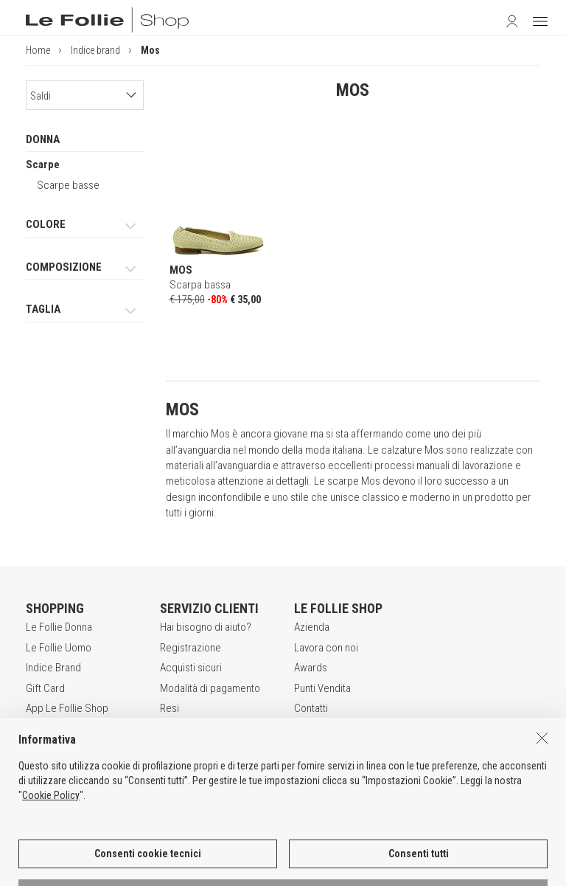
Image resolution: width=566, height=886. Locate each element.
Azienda (311, 627)
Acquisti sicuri (191, 667)
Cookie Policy (51, 842)
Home (38, 50)
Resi (169, 708)
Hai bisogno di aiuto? (205, 627)
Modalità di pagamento (210, 688)
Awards (310, 667)
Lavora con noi (326, 647)
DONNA (43, 139)
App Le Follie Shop (67, 708)
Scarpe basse (68, 185)
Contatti (311, 708)
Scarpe (43, 164)
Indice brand (95, 50)
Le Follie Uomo (58, 647)
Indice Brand (53, 667)
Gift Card (45, 688)
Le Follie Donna (59, 627)
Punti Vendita (322, 688)
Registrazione (190, 647)
